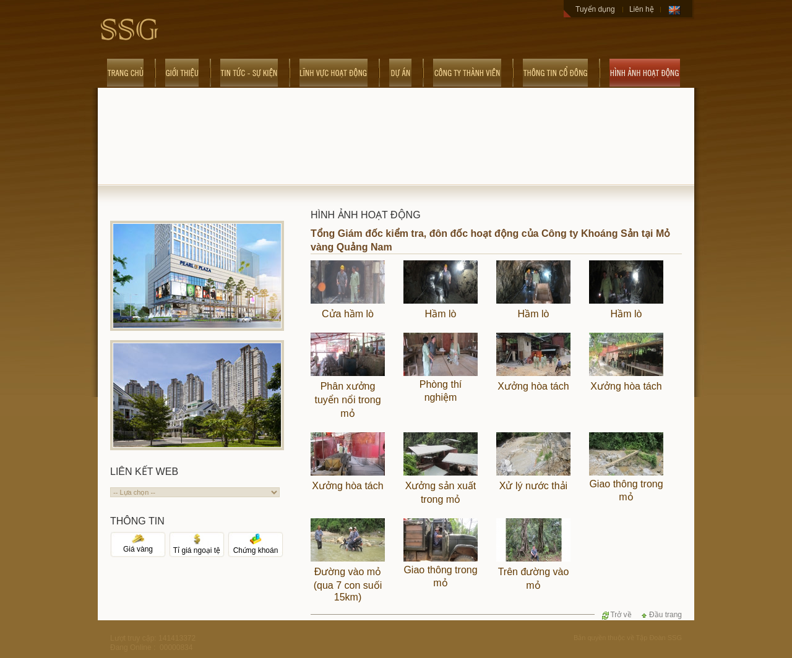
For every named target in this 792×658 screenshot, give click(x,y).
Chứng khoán (255, 546)
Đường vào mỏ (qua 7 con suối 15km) (348, 584)
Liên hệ (641, 9)
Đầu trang (661, 614)
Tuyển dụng (595, 9)
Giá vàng (138, 545)
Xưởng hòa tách (533, 386)
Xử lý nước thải (533, 486)
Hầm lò (441, 314)
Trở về (616, 614)
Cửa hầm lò (348, 314)
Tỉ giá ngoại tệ (196, 546)
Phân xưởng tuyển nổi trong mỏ (347, 400)
